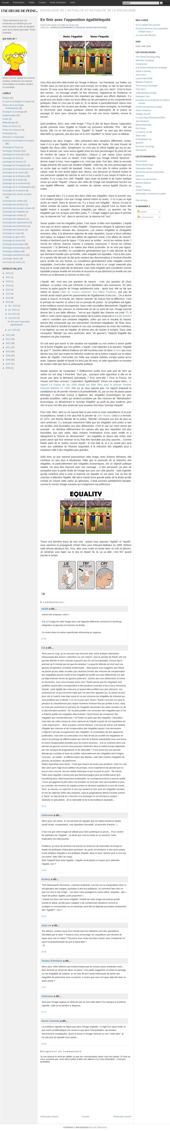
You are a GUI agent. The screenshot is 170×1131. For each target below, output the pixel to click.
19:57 (43, 987)
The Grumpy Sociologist (147, 85)
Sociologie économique (13, 244)
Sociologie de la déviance (14, 176)
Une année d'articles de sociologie (151, 67)
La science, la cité (144, 132)
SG (43, 647)
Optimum (140, 175)
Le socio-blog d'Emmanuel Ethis (150, 117)
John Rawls (103, 415)
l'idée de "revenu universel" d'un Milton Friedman (88, 292)
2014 (8, 335)
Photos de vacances (12, 130)
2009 (8, 355)
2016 (8, 298)
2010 (8, 351)
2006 (8, 368)
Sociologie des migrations (14, 219)
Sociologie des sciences (14, 230)
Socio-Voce (141, 75)
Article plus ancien (122, 1116)
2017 (8, 294)
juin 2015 (12, 314)
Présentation (18, 2)
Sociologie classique (12, 151)
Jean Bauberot (142, 121)
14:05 (43, 1044)
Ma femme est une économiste (150, 172)
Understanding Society (146, 93)
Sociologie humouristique (14, 248)
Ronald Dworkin (122, 316)
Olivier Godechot (143, 110)
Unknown (47, 815)
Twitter (32, 2)
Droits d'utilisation (58, 2)
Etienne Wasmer (143, 183)
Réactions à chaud (11, 137)
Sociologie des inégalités (14, 212)
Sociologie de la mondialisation (17, 187)
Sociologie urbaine (11, 258)
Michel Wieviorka (143, 125)
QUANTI (139, 143)
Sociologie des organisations (16, 222)
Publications (8, 133)
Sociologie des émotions (14, 204)
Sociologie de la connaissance (16, 169)
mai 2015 (12, 318)
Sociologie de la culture (13, 172)
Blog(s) (6, 98)
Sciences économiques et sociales (18, 140)
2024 (8, 273)
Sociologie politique (11, 251)
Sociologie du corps (12, 233)
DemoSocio (141, 150)
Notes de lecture (10, 126)
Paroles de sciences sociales (149, 107)
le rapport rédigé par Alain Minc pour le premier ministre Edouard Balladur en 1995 (85, 384)
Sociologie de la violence (14, 190)
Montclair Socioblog (145, 60)
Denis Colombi (50, 1020)
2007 (8, 364)
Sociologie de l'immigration (15, 165)
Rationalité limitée (144, 168)
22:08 (43, 639)
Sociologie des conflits (13, 201)
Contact (42, 2)
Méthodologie (9, 122)
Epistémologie (9, 115)
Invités (6, 119)
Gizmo (139, 186)
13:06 (43, 870)
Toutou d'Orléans (51, 960)
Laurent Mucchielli (144, 78)
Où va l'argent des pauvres (148, 25)
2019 (8, 285)
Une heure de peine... (19, 11)
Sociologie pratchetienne (14, 255)
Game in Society (143, 71)
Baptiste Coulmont (144, 82)
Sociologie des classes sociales (17, 194)
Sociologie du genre (12, 237)
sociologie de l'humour (13, 162)
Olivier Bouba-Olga (144, 165)
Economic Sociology (145, 146)
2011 (8, 347)
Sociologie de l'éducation (14, 154)
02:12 (43, 916)
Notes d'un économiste (146, 179)
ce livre (117, 350)
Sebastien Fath (143, 96)
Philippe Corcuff (143, 114)
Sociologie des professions (15, 226)
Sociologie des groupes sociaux (17, 208)
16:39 (43, 952)
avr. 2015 (12, 330)
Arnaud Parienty (143, 190)
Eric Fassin (141, 128)
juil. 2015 (12, 310)
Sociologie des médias (13, 215)
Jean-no (46, 925)
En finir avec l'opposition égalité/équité (75, 20)
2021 (8, 277)
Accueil (5, 2)
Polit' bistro (141, 89)
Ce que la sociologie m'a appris (17, 101)
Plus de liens (141, 200)
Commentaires (146, 217)
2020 (8, 281)
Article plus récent (49, 1116)
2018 (8, 290)
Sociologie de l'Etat (11, 158)
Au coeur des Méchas (146, 35)
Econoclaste (141, 161)
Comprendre (141, 64)
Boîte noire (141, 135)
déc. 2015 (12, 305)
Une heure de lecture (12, 262)
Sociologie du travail (12, 240)
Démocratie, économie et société (151, 194)
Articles (142, 212)
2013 (8, 339)
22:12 (43, 806)
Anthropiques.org (143, 139)
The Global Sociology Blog (148, 57)
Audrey (45, 879)
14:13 (43, 1012)
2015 (8, 302)
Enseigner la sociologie (13, 112)
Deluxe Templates (98, 1127)
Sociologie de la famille (13, 180)
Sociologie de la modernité (15, 183)
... (148, 200)
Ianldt (44, 608)
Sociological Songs (11, 147)
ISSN (72, 2)
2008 (8, 360)
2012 (8, 343)
